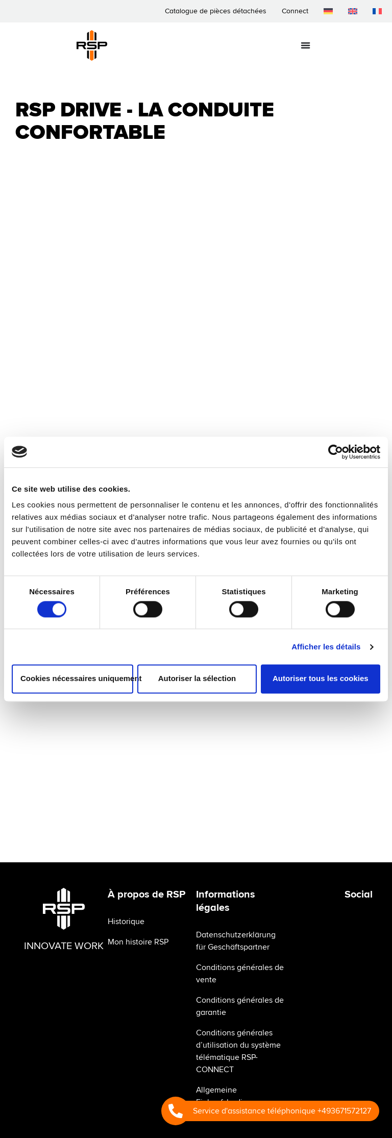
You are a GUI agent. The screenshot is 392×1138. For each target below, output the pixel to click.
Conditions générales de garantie (240, 1006)
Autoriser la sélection (197, 678)
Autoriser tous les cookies (321, 678)
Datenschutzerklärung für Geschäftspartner (236, 941)
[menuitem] (328, 11)
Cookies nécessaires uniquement (76, 678)
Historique (126, 921)
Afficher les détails (325, 646)
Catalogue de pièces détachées (215, 11)
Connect (295, 11)
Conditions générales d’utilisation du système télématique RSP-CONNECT (238, 1051)
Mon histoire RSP (138, 942)
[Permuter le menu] (305, 45)
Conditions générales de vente (240, 973)
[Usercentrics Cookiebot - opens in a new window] (335, 451)
